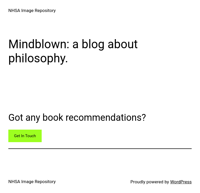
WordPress (181, 181)
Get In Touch (25, 136)
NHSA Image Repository (32, 10)
